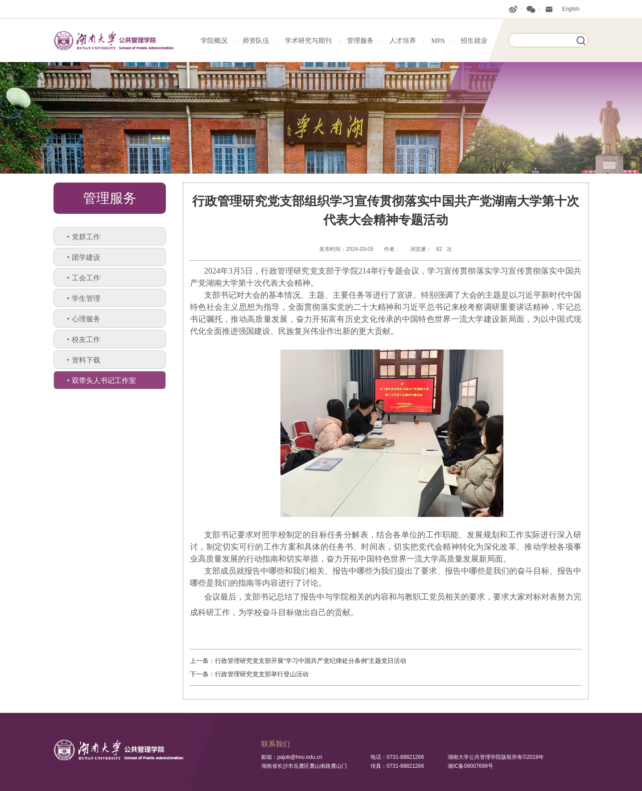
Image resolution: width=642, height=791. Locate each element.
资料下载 (86, 360)
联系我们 (275, 744)
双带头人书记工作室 (104, 380)
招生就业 (474, 40)
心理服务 (86, 319)
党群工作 (86, 237)
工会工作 (86, 278)
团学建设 (86, 257)
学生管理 (86, 298)
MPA (438, 40)
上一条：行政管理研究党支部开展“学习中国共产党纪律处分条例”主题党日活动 (298, 660)
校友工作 (86, 339)
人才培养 (402, 40)
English (571, 9)
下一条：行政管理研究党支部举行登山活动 (249, 674)
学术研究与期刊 (308, 40)
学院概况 (214, 40)
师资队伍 (256, 40)
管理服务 (360, 40)
